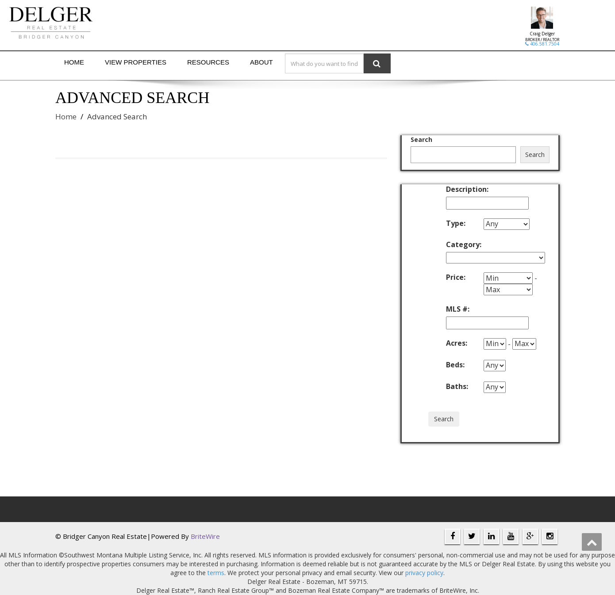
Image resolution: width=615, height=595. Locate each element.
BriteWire (205, 536)
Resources (208, 62)
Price (455, 277)
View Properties (135, 62)
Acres (456, 343)
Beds (455, 365)
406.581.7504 (542, 44)
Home (74, 62)
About (261, 62)
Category (463, 244)
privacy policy (424, 572)
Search (421, 139)
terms (216, 572)
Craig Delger (542, 34)
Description (465, 189)
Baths (457, 386)
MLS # (457, 309)
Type (455, 223)
